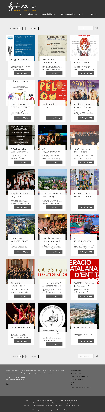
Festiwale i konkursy (49, 14)
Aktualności (33, 14)
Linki (81, 14)
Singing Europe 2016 (20, 327)
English (73, 382)
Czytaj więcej (22, 73)
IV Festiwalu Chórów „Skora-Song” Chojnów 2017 (51, 196)
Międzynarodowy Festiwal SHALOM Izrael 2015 (50, 333)
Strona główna (76, 370)
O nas (22, 14)
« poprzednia (13, 28)
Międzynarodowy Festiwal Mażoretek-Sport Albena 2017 (83, 196)
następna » (34, 28)
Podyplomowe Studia (20, 59)
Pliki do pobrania (77, 379)
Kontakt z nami (76, 373)
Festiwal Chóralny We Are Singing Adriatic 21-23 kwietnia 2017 (52, 286)
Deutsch (74, 385)
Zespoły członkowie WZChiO (81, 388)
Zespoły (94, 14)
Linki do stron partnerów (79, 376)
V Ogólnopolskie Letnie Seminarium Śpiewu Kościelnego (20, 152)
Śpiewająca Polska (68, 14)
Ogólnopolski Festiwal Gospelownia (48, 107)
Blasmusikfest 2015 (83, 327)
